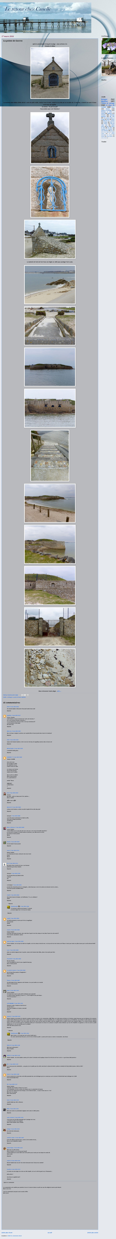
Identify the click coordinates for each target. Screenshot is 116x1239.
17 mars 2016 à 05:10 (13, 792)
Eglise (108, 119)
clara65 (8, 895)
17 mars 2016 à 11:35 (13, 1064)
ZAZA (8, 739)
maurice (8, 929)
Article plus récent (7, 1232)
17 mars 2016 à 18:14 (14, 1108)
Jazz (108, 126)
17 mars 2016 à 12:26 (14, 1074)
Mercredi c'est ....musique (108, 120)
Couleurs (105, 123)
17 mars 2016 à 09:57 (15, 980)
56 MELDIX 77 (10, 757)
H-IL (8, 863)
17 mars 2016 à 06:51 (15, 841)
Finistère (103, 115)
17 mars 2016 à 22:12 (18, 1147)
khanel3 (8, 841)
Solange (8, 1129)
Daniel (8, 990)
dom (8, 792)
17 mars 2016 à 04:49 (17, 757)
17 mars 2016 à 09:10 (16, 958)
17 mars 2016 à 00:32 (14, 706)
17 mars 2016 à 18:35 (19, 1117)
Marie (8, 1108)
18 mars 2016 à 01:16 (15, 1160)
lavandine (9, 1169)
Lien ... (59, 691)
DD (7, 1084)
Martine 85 (9, 807)
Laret (8, 950)
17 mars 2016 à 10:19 (18, 1003)
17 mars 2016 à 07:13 (13, 863)
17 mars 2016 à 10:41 (24, 1033)
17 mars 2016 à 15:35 (14, 1100)
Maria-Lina (9, 731)
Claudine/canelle (14, 906)
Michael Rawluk (10, 748)
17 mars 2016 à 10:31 (16, 1016)
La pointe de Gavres (17, 697)
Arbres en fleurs (103, 137)
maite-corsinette (10, 1117)
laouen (8, 1074)
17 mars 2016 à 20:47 (19, 1137)
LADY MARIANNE (10, 1003)
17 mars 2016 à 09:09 (14, 950)
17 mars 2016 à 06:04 (16, 807)
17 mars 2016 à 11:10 (15, 1055)
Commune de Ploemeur (106, 129)
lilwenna (8, 980)
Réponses (11, 903)
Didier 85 (9, 1045)
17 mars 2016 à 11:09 (15, 1045)
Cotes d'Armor (109, 136)
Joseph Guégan (10, 1147)
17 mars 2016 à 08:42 (14, 895)
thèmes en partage (106, 110)
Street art (112, 122)
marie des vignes (10, 941)
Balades (108, 109)
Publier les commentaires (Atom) (15, 1235)
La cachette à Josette (11, 970)
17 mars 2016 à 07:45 (15, 873)
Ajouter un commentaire (9, 1182)
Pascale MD (9, 958)
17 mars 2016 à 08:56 (15, 929)
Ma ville (112, 116)
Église (111, 130)
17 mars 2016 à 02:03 (16, 731)
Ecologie (105, 122)
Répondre (9, 710)
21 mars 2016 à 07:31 (15, 1169)
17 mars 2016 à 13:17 (13, 1084)
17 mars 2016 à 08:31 (17, 885)
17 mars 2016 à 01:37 (16, 715)
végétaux (109, 113)
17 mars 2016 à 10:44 (24, 906)
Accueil (50, 1232)
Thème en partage (107, 103)
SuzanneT (9, 1016)
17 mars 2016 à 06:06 (15, 815)
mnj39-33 (9, 1160)
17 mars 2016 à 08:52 (14, 918)
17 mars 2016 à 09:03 (19, 941)
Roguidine (9, 715)
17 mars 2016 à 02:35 (18, 748)
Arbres (113, 119)
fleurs (113, 107)
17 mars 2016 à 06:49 (19, 827)
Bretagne (104, 99)
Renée (8, 1100)
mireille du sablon (11, 1137)
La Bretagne (9, 697)
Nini (8, 1064)
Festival (102, 136)
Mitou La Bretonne (11, 827)
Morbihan (24, 697)
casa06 (8, 918)
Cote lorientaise (104, 130)
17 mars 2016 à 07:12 (14, 850)
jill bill (8, 706)
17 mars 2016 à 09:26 (21, 970)
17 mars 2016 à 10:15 (14, 990)
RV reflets (110, 127)
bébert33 (9, 1055)
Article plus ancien (92, 1232)
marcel (8, 850)
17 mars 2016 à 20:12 (15, 1129)
